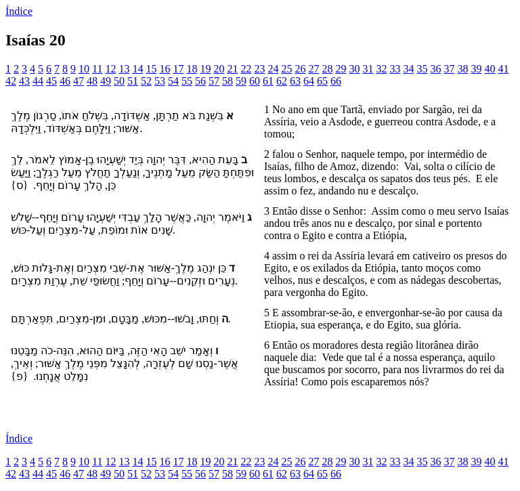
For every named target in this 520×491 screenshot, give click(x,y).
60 (254, 81)
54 (173, 81)
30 (354, 68)
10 (84, 68)
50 (119, 81)
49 (105, 81)
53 (159, 81)
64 (308, 81)
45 (51, 81)
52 (146, 81)
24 (272, 68)
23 (259, 68)
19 (205, 68)
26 (300, 68)
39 (476, 68)
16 (164, 68)
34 (408, 68)
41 (503, 68)
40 (489, 68)
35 (421, 68)
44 (37, 81)
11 (97, 68)
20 (218, 68)
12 (110, 68)
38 (462, 68)
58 (227, 81)
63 (295, 81)
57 (214, 81)
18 (191, 68)
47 (78, 81)
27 (313, 68)
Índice (18, 11)
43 (24, 81)
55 (186, 81)
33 (394, 68)
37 (448, 68)
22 (245, 68)
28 (327, 68)
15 (151, 68)
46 (65, 81)
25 (286, 68)
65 (322, 81)
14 (137, 68)
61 (268, 81)
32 (381, 68)
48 (92, 81)
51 (132, 81)
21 (232, 68)
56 (200, 81)
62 (281, 81)
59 (241, 81)
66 (335, 81)
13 (123, 68)
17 (178, 68)
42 (10, 81)
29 (340, 68)
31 (367, 68)
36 (435, 68)
